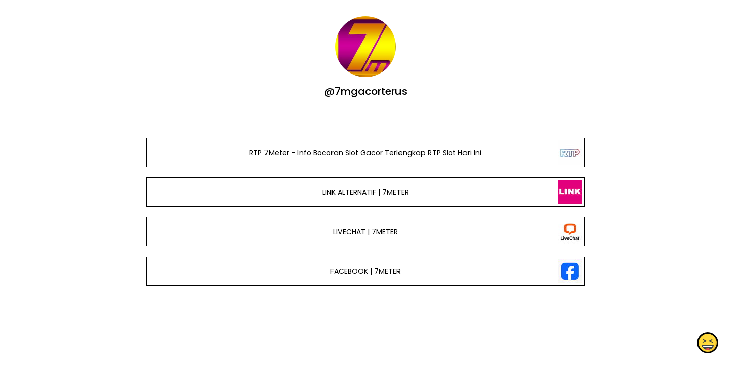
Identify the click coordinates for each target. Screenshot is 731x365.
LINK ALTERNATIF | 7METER (365, 192)
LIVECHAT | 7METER (365, 232)
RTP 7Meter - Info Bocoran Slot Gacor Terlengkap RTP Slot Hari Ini (365, 153)
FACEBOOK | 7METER (365, 271)
